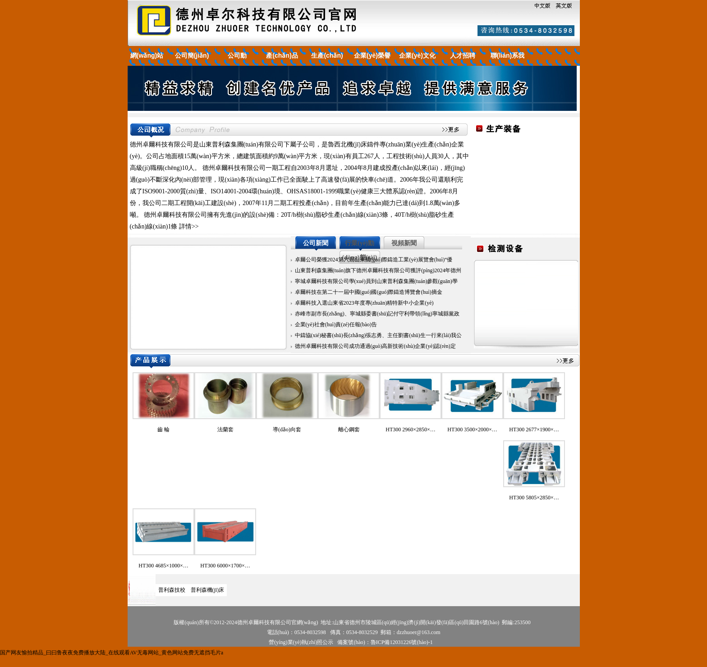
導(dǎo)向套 (287, 429)
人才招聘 (462, 55)
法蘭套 (225, 429)
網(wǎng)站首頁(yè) (146, 62)
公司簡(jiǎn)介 (192, 62)
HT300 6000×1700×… (225, 565)
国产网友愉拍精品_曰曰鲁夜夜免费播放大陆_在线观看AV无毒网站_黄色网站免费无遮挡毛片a (111, 652)
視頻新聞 (404, 243)
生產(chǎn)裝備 (327, 62)
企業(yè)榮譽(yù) (372, 62)
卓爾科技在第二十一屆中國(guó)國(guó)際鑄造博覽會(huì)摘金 (368, 292)
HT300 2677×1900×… (534, 429)
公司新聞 (315, 243)
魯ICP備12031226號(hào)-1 (402, 642)
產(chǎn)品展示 (282, 62)
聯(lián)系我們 (507, 62)
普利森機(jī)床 (208, 590)
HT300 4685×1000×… (163, 565)
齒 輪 (163, 429)
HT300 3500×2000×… (472, 429)
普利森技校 (171, 590)
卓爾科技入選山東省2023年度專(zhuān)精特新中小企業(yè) (364, 303)
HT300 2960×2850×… (411, 429)
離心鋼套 (349, 429)
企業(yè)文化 (417, 55)
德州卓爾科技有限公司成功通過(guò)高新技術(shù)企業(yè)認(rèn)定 (375, 346)
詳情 (185, 226)
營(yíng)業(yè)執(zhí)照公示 (301, 642)
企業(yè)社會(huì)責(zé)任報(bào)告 (336, 324)
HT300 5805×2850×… (534, 497)
